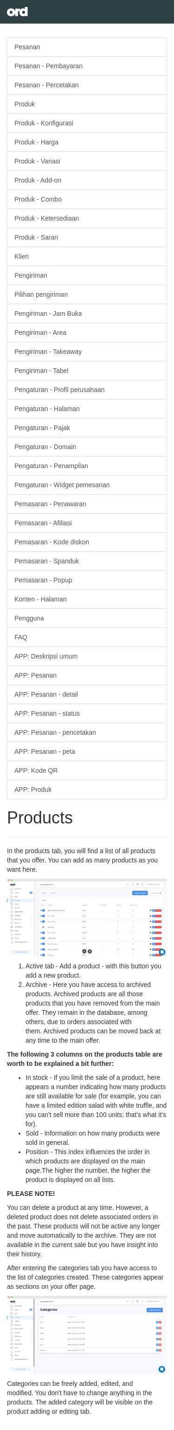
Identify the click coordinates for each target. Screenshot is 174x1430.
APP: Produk (33, 789)
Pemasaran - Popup (43, 580)
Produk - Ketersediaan (46, 218)
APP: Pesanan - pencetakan (55, 732)
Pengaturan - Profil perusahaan (59, 389)
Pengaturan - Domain (45, 447)
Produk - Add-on (37, 180)
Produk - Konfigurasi (43, 123)
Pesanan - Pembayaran (48, 66)
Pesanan (27, 47)
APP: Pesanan (35, 675)
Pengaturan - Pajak (42, 427)
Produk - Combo (38, 199)
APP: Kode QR (36, 770)
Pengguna (29, 618)
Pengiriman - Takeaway (48, 351)
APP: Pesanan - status (47, 713)
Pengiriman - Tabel (41, 370)
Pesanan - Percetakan (46, 85)
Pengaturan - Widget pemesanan (62, 485)
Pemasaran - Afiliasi (43, 523)
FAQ (20, 637)
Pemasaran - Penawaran (50, 504)
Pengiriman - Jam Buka (48, 313)
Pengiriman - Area (40, 332)
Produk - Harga (36, 142)
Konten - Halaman (40, 599)
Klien (21, 256)
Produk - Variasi (37, 161)
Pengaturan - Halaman (47, 408)
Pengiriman (30, 275)
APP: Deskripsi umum (45, 656)
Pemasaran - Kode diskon (51, 542)
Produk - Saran (36, 237)
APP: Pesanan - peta (44, 751)
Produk (24, 104)
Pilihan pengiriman (41, 294)
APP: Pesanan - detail (46, 694)
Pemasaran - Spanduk (46, 561)
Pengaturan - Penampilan (51, 466)
